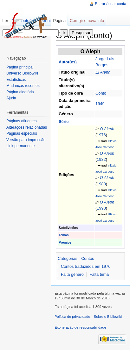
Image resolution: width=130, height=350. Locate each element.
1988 (101, 184)
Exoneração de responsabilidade (80, 327)
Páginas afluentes (21, 121)
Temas (64, 235)
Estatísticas (16, 79)
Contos (87, 258)
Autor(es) (68, 62)
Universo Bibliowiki (22, 73)
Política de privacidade (72, 316)
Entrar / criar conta (110, 4)
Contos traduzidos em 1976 (86, 266)
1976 (101, 134)
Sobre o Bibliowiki (108, 316)
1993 (101, 208)
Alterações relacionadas (26, 127)
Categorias (67, 258)
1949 (99, 103)
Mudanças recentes (23, 85)
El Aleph (102, 72)
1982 (101, 159)
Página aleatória (20, 92)
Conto (100, 93)
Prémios (65, 242)
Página (59, 20)
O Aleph (107, 128)
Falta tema (99, 274)
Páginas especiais (21, 133)
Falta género (72, 274)
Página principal (19, 67)
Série (63, 121)
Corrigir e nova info (87, 20)
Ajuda (11, 98)
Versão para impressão (25, 140)
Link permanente (20, 146)
